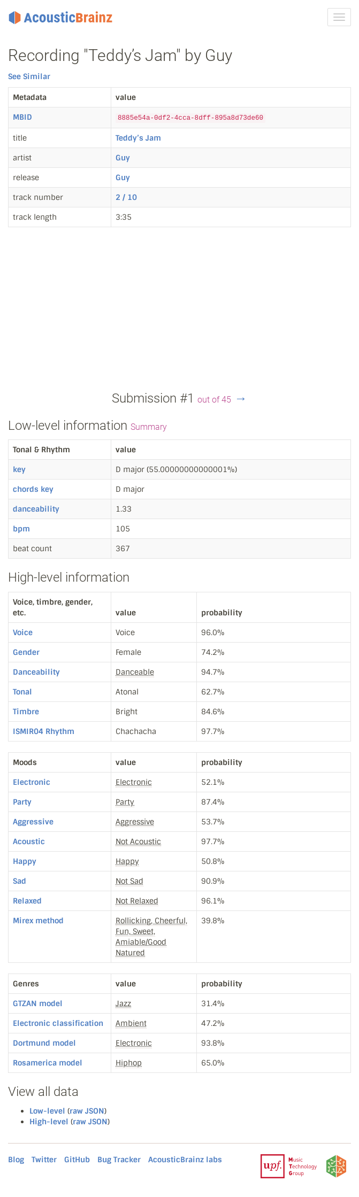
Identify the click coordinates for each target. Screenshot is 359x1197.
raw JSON (87, 1111)
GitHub (77, 1159)
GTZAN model (38, 1003)
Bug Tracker (119, 1159)
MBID (22, 117)
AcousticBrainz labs (185, 1159)
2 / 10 (126, 197)
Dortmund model (44, 1043)
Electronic (31, 782)
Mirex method (38, 920)
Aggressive (33, 822)
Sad (19, 881)
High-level (48, 1121)
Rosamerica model (47, 1063)
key (19, 469)
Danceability (36, 672)
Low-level (47, 1111)
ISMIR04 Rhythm (43, 731)
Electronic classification (58, 1023)
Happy (24, 861)
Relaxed (27, 901)
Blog (16, 1159)
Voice (23, 632)
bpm (21, 529)
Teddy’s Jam (138, 138)
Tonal (22, 692)
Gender (26, 652)
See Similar (29, 76)
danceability (36, 509)
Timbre (26, 711)
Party (22, 802)
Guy (123, 158)
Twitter (44, 1159)
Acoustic (29, 841)
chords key (33, 489)
